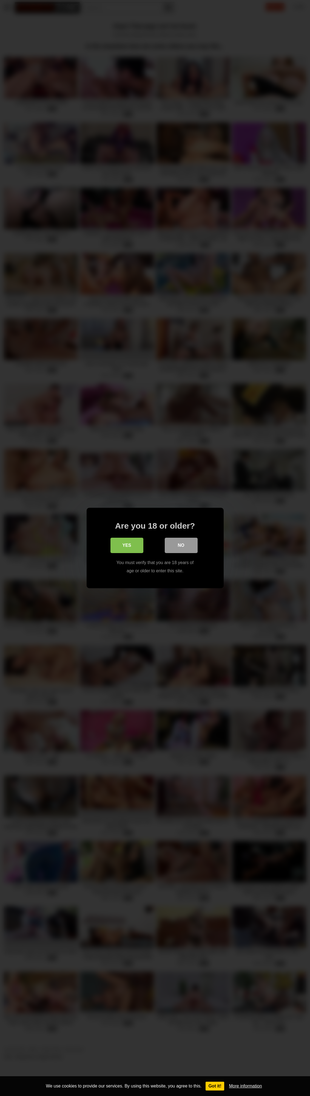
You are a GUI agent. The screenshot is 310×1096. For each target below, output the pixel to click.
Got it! (214, 1086)
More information (245, 1086)
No (181, 545)
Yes (126, 545)
